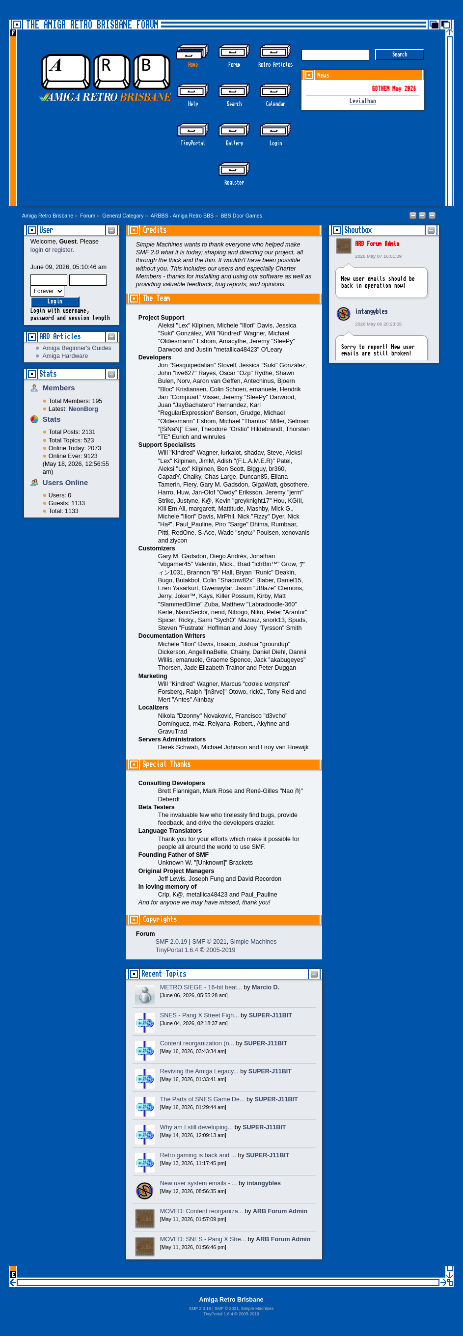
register (62, 249)
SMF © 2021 (209, 941)
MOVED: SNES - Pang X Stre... (203, 1239)
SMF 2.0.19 (171, 941)
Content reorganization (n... (197, 1043)
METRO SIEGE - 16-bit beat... (201, 987)
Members (59, 387)
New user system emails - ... (198, 1183)
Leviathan (363, 101)
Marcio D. (265, 987)
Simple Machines (253, 941)
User (46, 230)
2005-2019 (221, 950)
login (36, 249)
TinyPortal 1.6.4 (177, 950)
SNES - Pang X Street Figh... (199, 1015)
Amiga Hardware (65, 356)
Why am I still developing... (196, 1127)
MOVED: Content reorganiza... (201, 1211)
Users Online (65, 482)
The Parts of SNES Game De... (202, 1099)
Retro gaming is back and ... (198, 1155)
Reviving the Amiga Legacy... (199, 1071)
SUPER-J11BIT (270, 1015)
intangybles (371, 312)
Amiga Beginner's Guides (77, 348)
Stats (47, 374)
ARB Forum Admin (377, 244)
